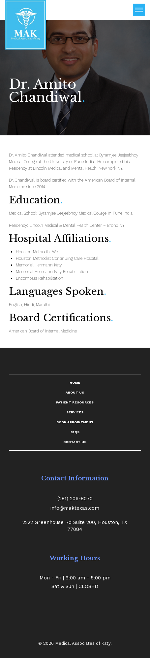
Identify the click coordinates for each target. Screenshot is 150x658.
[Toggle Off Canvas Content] (139, 10)
